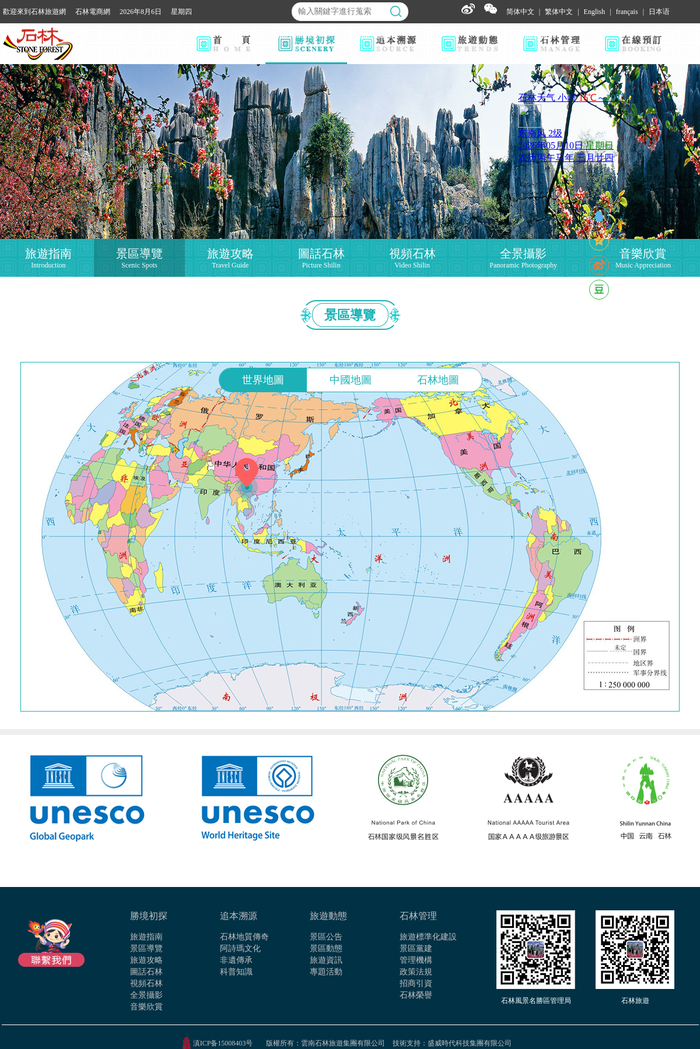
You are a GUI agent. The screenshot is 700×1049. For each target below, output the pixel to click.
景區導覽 (146, 948)
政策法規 (416, 971)
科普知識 (236, 971)
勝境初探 (148, 916)
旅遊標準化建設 (428, 936)
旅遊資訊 (326, 960)
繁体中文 (559, 12)
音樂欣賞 (146, 1006)
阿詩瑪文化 (240, 948)
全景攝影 (146, 995)
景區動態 (326, 948)
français (627, 12)
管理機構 (416, 960)
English (595, 12)
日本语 (659, 12)
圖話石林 (146, 971)
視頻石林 (146, 983)
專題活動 (326, 971)
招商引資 (416, 983)
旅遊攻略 (146, 960)
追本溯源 (238, 916)
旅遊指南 (146, 936)
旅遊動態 (328, 916)
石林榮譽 (416, 995)
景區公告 (326, 936)
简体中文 (520, 12)
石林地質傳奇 (244, 936)
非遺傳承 (236, 960)
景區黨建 (416, 948)
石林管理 (418, 916)
